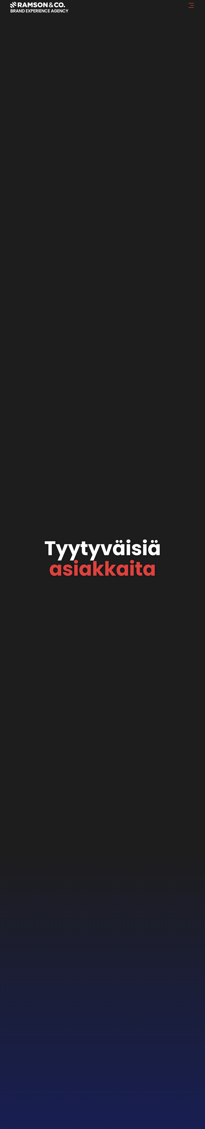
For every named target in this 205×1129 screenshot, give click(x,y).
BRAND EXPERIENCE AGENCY (39, 11)
